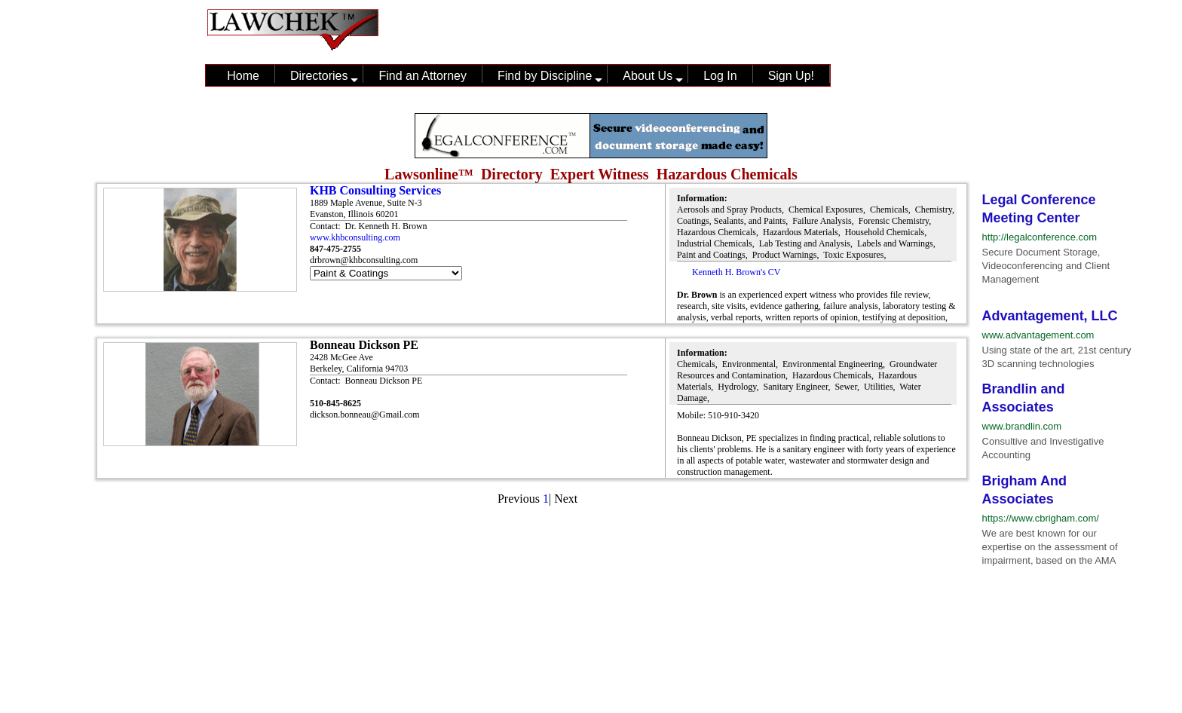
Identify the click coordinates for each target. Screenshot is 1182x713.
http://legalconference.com (1039, 237)
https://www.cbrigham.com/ (1040, 518)
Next (565, 498)
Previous (519, 498)
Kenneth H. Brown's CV (736, 272)
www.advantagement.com (1038, 335)
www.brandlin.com (1022, 426)
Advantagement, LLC (1050, 315)
